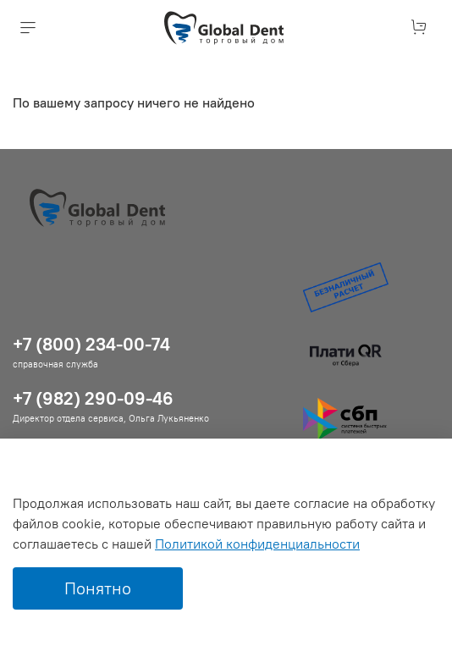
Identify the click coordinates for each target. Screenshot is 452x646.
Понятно (97, 588)
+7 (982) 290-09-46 (93, 398)
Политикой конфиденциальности (257, 543)
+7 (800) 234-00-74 (91, 344)
